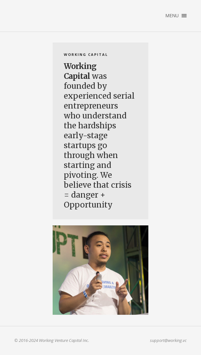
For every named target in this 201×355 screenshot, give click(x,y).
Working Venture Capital (45, 14)
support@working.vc (168, 340)
